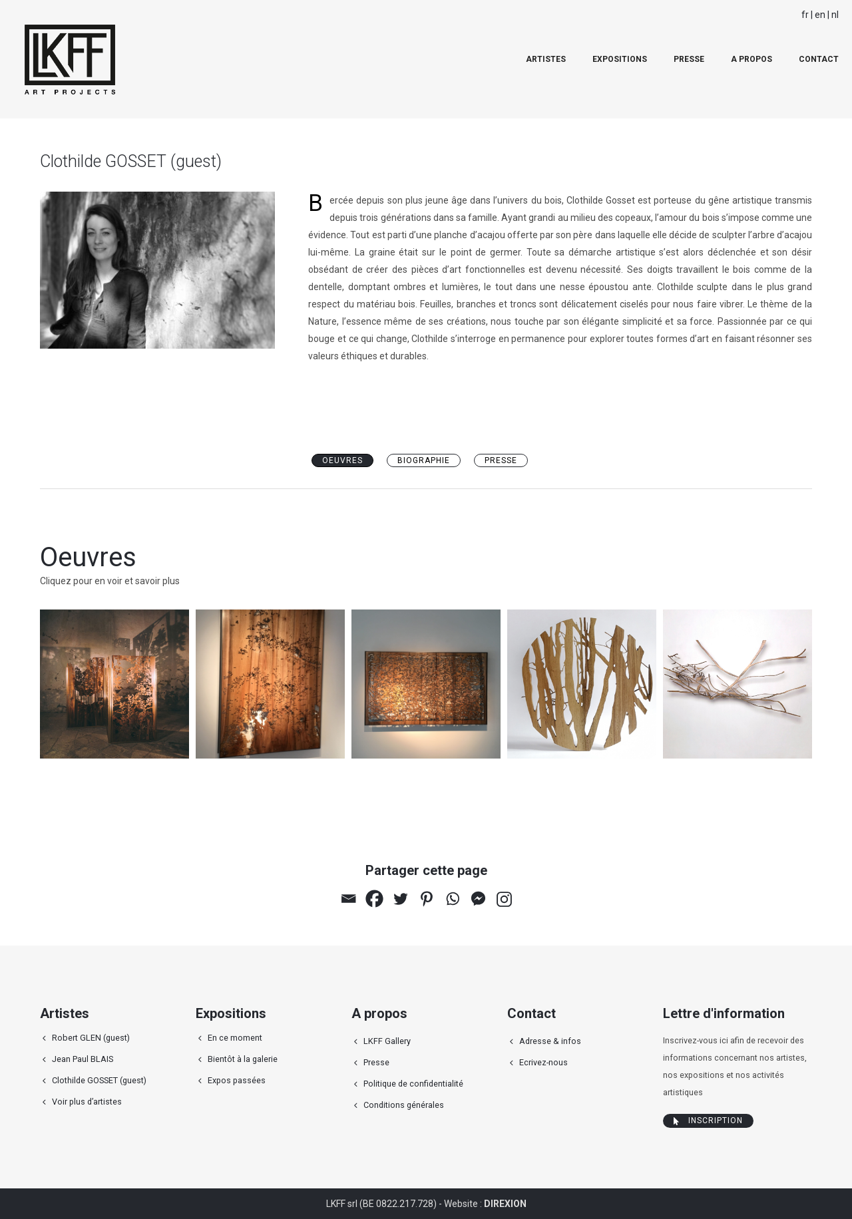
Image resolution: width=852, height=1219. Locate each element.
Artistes (546, 59)
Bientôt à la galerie (243, 1059)
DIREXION (505, 1203)
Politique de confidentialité (413, 1084)
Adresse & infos (550, 1041)
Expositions (619, 59)
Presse (689, 59)
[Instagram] (504, 899)
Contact (819, 59)
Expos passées (237, 1080)
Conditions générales (403, 1105)
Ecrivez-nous (543, 1062)
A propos (751, 59)
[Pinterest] (426, 898)
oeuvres (342, 460)
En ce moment (235, 1038)
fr (805, 14)
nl (835, 14)
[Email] (348, 898)
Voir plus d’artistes (87, 1102)
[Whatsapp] (452, 898)
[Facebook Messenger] (478, 898)
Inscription (708, 1120)
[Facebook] (374, 898)
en (820, 14)
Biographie (423, 460)
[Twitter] (400, 898)
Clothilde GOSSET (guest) (99, 1080)
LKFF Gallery (387, 1041)
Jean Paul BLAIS (82, 1059)
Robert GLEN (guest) (91, 1038)
